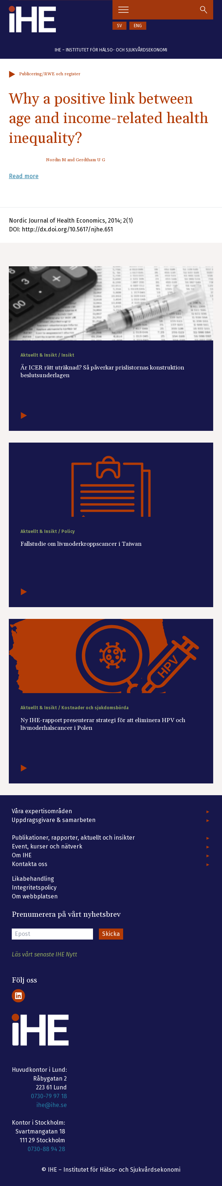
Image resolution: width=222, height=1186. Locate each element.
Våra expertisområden (42, 811)
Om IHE (22, 855)
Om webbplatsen (35, 896)
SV (119, 25)
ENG (138, 25)
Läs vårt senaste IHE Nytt (44, 954)
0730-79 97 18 (49, 1096)
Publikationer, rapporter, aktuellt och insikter (73, 837)
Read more (24, 176)
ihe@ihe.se (51, 1105)
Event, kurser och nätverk (47, 846)
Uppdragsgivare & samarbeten (54, 819)
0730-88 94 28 (46, 1149)
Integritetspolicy (34, 887)
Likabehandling (33, 878)
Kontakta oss (29, 864)
